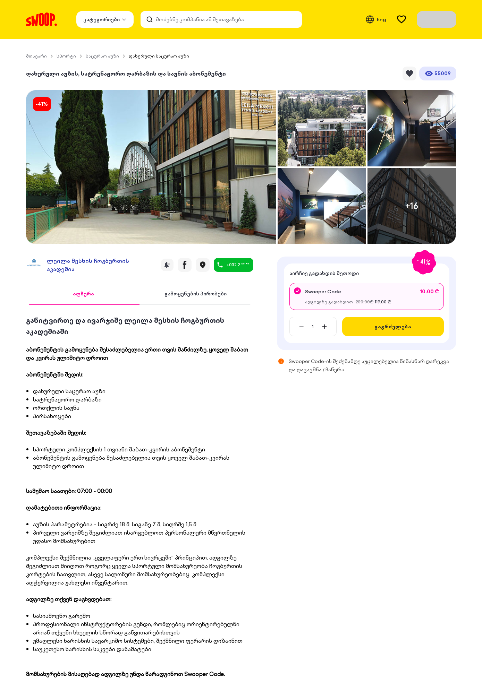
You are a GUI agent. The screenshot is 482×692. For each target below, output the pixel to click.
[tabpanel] (139, 496)
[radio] (366, 296)
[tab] (83, 294)
